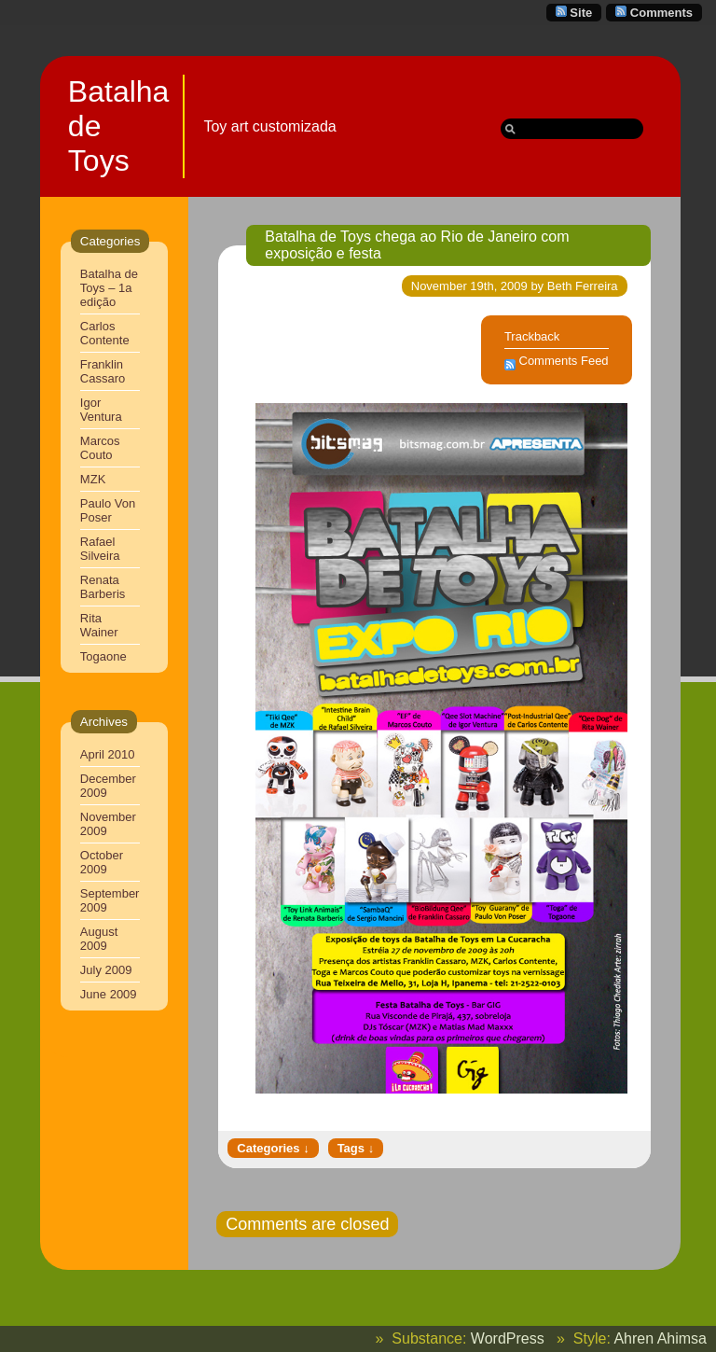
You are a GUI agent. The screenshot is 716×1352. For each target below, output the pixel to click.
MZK (92, 479)
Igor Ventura (101, 410)
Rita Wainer (99, 625)
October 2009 (101, 862)
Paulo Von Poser (107, 510)
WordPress (507, 1338)
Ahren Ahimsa (660, 1338)
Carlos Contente (105, 333)
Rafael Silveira (100, 549)
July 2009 (106, 970)
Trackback (531, 336)
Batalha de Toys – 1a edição (109, 288)
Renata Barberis (102, 587)
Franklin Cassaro (102, 371)
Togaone (103, 656)
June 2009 (108, 994)
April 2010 (107, 754)
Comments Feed (564, 361)
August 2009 (98, 939)
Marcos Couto (100, 448)
